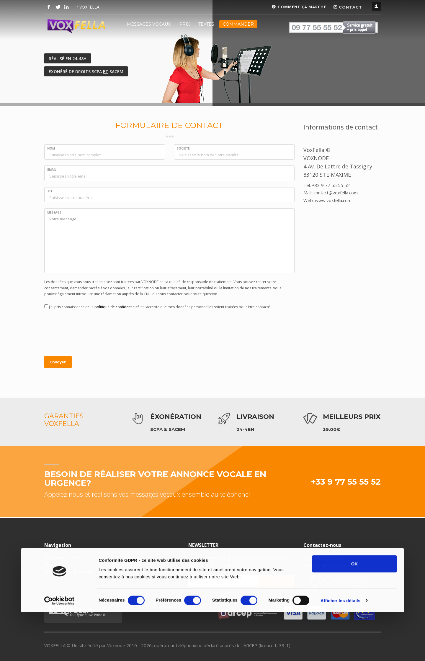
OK (354, 605)
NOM (51, 148)
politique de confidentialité (117, 306)
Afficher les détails (340, 641)
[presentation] (89, 333)
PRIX (184, 24)
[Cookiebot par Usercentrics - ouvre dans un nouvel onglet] (59, 642)
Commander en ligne (64, 557)
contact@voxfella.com (330, 565)
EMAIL (51, 170)
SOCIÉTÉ (183, 148)
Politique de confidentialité (69, 572)
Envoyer (58, 362)
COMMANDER (238, 24)
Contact (51, 564)
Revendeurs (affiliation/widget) (141, 572)
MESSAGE (54, 212)
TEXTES (206, 24)
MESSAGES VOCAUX (149, 24)
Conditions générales (132, 557)
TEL (50, 191)
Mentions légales (128, 564)
